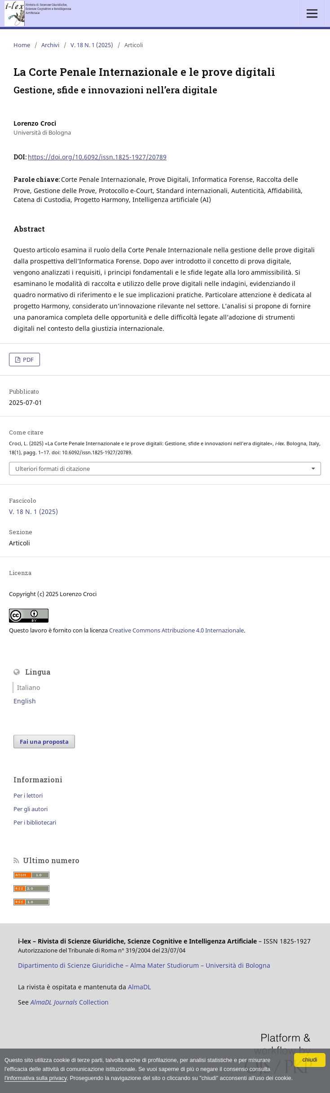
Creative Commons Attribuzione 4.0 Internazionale (176, 630)
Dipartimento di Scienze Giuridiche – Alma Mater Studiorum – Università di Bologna (144, 965)
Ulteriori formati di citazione (52, 469)
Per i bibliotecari (34, 822)
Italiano (28, 687)
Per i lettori (28, 795)
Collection (70, 1002)
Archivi (50, 45)
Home (21, 45)
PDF (28, 360)
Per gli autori (30, 809)
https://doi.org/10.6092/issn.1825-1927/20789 (97, 157)
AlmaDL (139, 987)
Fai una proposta (44, 741)
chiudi (310, 1060)
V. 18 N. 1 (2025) (91, 45)
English (24, 701)
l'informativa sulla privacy (35, 1078)
